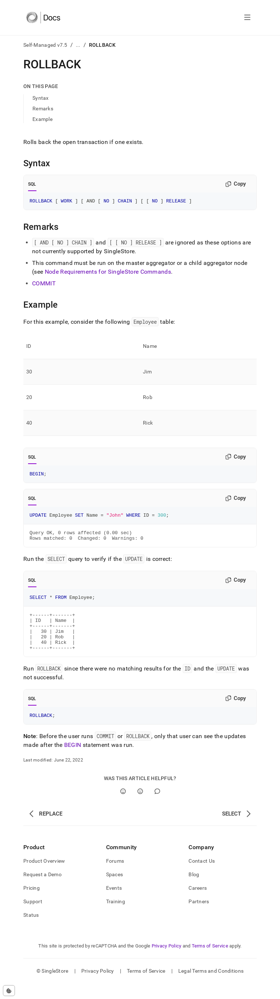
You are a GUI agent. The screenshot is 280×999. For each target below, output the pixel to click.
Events (114, 903)
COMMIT (44, 284)
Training (115, 917)
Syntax (40, 98)
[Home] (43, 17)
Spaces (114, 890)
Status (31, 930)
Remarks (42, 108)
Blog (193, 890)
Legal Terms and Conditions (211, 986)
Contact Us (201, 876)
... (78, 45)
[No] (140, 807)
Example (42, 119)
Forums (115, 876)
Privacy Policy (167, 961)
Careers (197, 903)
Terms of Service (210, 961)
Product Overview (44, 876)
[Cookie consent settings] (9, 990)
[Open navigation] (247, 17)
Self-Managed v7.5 (45, 45)
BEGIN (72, 760)
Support (32, 917)
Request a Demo (42, 890)
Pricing (31, 903)
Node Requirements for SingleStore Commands (108, 272)
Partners (198, 917)
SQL (32, 184)
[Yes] (123, 807)
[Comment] (157, 807)
